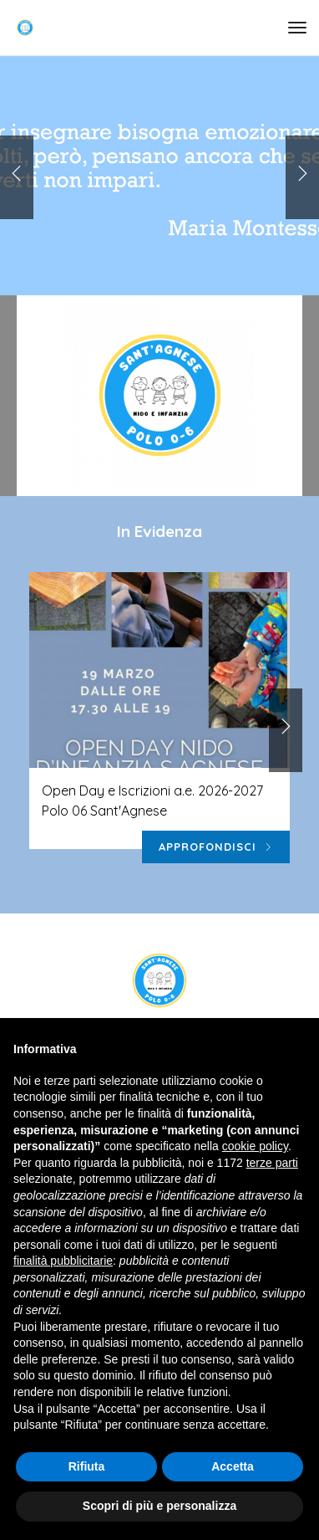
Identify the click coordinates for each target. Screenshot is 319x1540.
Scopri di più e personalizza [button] (159, 1505)
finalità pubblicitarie (63, 1260)
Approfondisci (216, 847)
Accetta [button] (232, 1466)
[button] (302, 177)
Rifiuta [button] (86, 1466)
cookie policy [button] (255, 1146)
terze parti (272, 1162)
